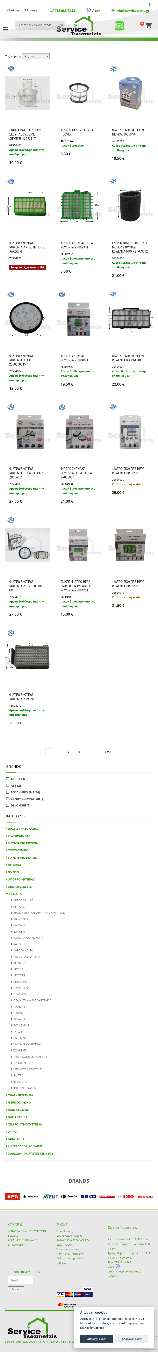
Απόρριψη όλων (132, 1339)
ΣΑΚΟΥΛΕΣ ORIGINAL (27, 1044)
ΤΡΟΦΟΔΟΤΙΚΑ (23, 1063)
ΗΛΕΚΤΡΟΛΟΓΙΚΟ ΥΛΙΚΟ (25, 1146)
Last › (109, 752)
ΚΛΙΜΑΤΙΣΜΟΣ (18, 1110)
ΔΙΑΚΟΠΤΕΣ (21, 919)
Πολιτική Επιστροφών (70, 1253)
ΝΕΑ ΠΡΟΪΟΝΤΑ (19, 836)
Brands (13, 767)
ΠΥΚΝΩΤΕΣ (20, 1013)
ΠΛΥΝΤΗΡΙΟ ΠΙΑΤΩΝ (22, 858)
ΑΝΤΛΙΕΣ (19, 907)
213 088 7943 (65, 10)
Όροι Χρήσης (64, 1231)
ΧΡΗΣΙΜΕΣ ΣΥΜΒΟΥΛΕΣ (22, 1240)
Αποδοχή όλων (96, 1339)
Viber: (114, 1267)
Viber (93, 10)
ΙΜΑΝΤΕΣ (19, 932)
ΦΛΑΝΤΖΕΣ (20, 1082)
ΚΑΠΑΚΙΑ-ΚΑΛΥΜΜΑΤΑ (28, 938)
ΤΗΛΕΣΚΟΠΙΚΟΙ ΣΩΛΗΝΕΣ (30, 1057)
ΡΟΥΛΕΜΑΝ (21, 1025)
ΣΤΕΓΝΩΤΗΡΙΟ (18, 850)
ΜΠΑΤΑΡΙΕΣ (21, 982)
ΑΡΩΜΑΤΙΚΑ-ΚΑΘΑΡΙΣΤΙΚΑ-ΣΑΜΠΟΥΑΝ (39, 913)
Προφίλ (61, 1263)
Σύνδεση (12, 9)
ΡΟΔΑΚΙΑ (19, 1019)
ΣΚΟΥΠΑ (15, 894)
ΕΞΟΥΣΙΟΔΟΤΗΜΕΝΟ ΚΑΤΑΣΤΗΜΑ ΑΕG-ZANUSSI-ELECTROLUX (73, 1240)
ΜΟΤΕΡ (18, 969)
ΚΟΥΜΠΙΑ (19, 963)
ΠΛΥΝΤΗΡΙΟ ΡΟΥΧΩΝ (23, 843)
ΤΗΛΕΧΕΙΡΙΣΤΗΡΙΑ (20, 1095)
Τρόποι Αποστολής (68, 1249)
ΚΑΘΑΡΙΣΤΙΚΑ (17, 1117)
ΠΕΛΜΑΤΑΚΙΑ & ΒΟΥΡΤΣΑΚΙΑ (32, 1000)
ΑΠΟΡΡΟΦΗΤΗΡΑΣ (21, 879)
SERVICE (13, 1235)
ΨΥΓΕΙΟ (13, 872)
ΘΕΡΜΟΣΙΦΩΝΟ (19, 1102)
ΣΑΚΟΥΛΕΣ (20, 1038)
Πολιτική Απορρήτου (69, 1258)
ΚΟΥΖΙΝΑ (14, 865)
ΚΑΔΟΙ (17, 944)
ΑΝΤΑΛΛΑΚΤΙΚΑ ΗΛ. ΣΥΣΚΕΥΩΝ (27, 1231)
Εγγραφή (30, 9)
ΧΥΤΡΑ (12, 1131)
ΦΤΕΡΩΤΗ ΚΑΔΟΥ (24, 1088)
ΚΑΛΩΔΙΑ (19, 925)
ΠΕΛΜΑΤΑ (20, 994)
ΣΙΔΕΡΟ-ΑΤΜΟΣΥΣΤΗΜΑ (25, 1124)
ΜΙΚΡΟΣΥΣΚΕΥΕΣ (20, 887)
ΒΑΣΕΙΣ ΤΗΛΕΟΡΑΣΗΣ (23, 828)
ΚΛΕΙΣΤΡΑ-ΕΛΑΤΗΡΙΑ (26, 957)
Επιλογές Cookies (92, 1328)
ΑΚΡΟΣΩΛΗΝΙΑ (23, 900)
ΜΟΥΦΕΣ (19, 975)
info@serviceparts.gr (133, 10)
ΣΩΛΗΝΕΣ (20, 1050)
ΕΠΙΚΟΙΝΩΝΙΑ (16, 1244)
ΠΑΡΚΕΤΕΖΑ (21, 988)
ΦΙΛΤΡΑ (18, 1075)
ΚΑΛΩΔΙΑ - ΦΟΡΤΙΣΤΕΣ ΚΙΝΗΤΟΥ (30, 1153)
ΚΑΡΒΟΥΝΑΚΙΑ (23, 950)
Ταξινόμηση (13, 56)
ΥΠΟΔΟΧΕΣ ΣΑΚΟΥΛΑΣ (28, 1069)
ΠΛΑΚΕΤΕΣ (20, 1007)
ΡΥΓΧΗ (17, 1032)
